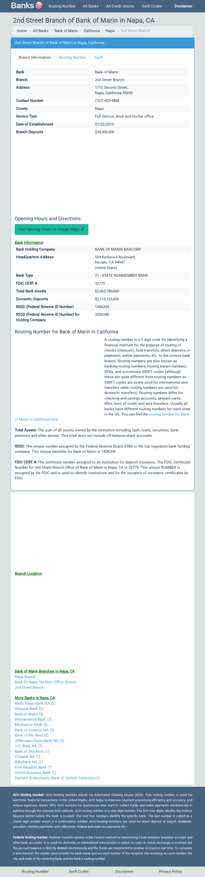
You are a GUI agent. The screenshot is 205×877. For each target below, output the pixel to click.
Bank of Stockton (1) (32, 751)
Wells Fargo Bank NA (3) (35, 703)
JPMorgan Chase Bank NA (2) (39, 741)
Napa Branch (25, 677)
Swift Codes (152, 6)
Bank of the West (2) (32, 735)
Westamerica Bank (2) (33, 719)
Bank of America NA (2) (34, 730)
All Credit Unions (120, 6)
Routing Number (62, 6)
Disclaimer (124, 871)
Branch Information (35, 57)
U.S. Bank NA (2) (28, 746)
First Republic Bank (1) (33, 767)
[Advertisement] (103, 176)
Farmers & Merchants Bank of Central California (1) (57, 778)
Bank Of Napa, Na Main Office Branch (45, 682)
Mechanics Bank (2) (31, 724)
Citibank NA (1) (27, 756)
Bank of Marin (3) (29, 714)
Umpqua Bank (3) (29, 708)
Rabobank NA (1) (29, 762)
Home (22, 31)
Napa (110, 31)
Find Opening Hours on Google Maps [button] (51, 229)
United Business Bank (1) (35, 772)
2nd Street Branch (29, 687)
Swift (98, 57)
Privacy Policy (170, 871)
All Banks (91, 6)
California (92, 31)
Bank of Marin (66, 31)
